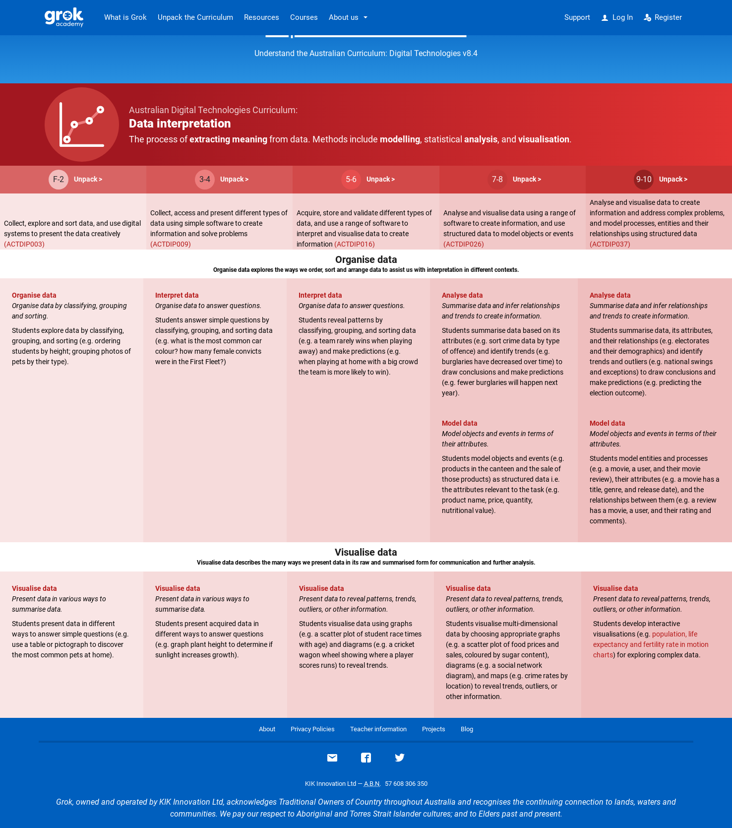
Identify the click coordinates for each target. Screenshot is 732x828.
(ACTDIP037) (610, 244)
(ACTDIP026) (463, 244)
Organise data (34, 295)
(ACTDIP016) (354, 244)
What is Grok (125, 17)
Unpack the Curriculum (195, 17)
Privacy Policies (313, 729)
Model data (460, 423)
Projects (433, 729)
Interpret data (177, 295)
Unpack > (88, 179)
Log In (617, 17)
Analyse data (462, 295)
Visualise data (34, 588)
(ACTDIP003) (24, 244)
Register (663, 17)
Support (577, 17)
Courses (304, 17)
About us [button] (344, 17)
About (267, 729)
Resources (261, 17)
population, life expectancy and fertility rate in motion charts (651, 644)
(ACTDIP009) (170, 244)
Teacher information (378, 729)
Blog (467, 729)
